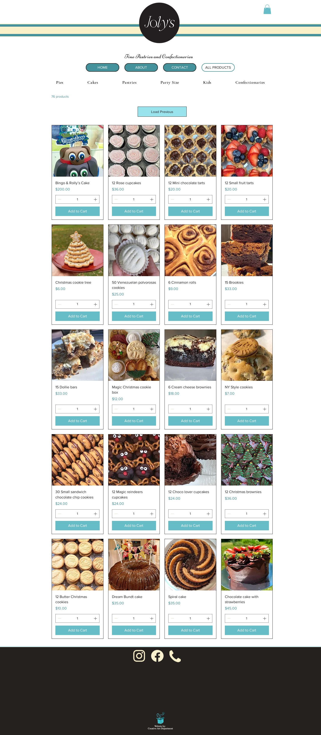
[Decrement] (59, 199)
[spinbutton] (77, 199)
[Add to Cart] (77, 211)
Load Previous (162, 112)
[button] (267, 9)
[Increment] (96, 199)
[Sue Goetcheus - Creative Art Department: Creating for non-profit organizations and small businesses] (160, 720)
